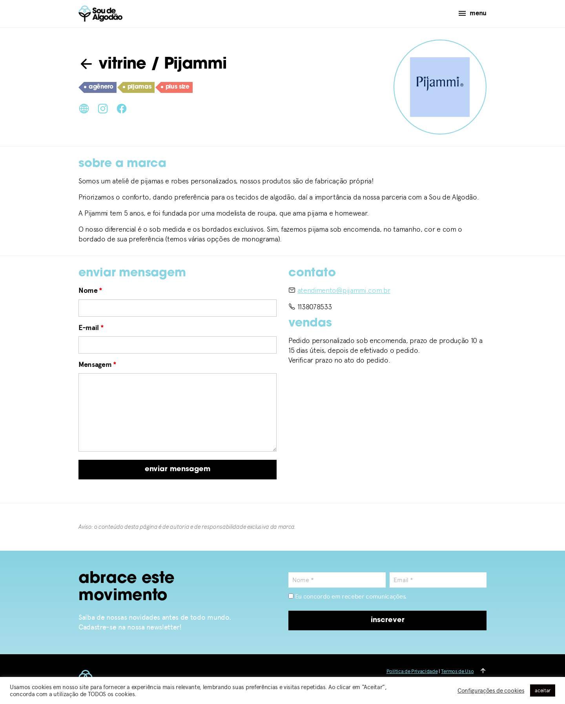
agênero (98, 87)
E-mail (91, 328)
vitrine (112, 65)
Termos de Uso (457, 671)
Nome (90, 290)
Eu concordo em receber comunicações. (347, 596)
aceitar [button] (542, 690)
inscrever (388, 620)
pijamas (137, 87)
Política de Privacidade (412, 671)
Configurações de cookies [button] (490, 690)
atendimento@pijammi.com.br (343, 290)
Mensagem (97, 364)
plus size (175, 87)
